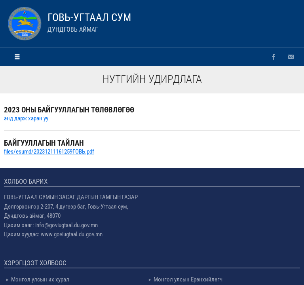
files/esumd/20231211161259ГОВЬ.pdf (49, 151)
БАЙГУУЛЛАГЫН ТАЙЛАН (44, 143)
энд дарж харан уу (26, 118)
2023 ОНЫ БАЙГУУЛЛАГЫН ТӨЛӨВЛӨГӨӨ (69, 109)
